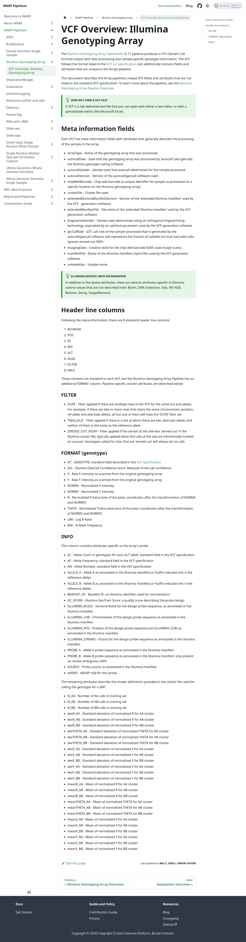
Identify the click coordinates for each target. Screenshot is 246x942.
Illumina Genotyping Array (25, 62)
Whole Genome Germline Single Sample (24, 181)
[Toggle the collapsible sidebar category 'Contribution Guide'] (52, 203)
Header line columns (217, 25)
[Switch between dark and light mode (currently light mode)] (207, 6)
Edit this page (73, 863)
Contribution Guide (18, 203)
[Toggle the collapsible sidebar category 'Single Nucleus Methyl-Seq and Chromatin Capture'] (52, 157)
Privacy (94, 918)
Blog (189, 6)
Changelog (171, 918)
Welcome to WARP (17, 16)
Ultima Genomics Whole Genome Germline (24, 170)
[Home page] (65, 18)
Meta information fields (219, 19)
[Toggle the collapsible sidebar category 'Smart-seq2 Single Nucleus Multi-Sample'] (52, 144)
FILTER (212, 31)
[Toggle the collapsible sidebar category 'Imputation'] (52, 87)
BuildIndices (15, 44)
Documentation (169, 6)
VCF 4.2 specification (121, 64)
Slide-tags (13, 135)
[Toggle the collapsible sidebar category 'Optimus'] (52, 107)
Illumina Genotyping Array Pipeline (92, 54)
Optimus (12, 107)
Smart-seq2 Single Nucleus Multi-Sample (22, 144)
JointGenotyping (18, 94)
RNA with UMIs (17, 121)
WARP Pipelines (15, 30)
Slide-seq (13, 128)
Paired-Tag (14, 114)
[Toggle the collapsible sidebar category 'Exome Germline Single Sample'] (52, 53)
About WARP (13, 23)
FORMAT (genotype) (220, 36)
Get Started (24, 912)
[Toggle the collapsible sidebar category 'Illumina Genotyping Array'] (52, 62)
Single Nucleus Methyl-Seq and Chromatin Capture (23, 157)
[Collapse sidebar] (29, 892)
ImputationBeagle (19, 80)
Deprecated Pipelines (19, 196)
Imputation (14, 87)
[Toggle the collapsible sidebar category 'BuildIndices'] (52, 44)
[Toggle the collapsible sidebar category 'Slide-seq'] (52, 128)
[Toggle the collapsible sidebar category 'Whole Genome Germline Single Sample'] (52, 181)
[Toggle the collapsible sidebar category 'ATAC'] (52, 37)
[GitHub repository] (199, 6)
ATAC (10, 37)
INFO (212, 42)
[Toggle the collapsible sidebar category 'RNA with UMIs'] (52, 121)
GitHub (170, 924)
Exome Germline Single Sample (23, 53)
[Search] (228, 5)
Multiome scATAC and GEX (25, 100)
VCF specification (149, 462)
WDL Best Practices (18, 189)
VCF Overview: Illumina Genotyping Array (25, 71)
